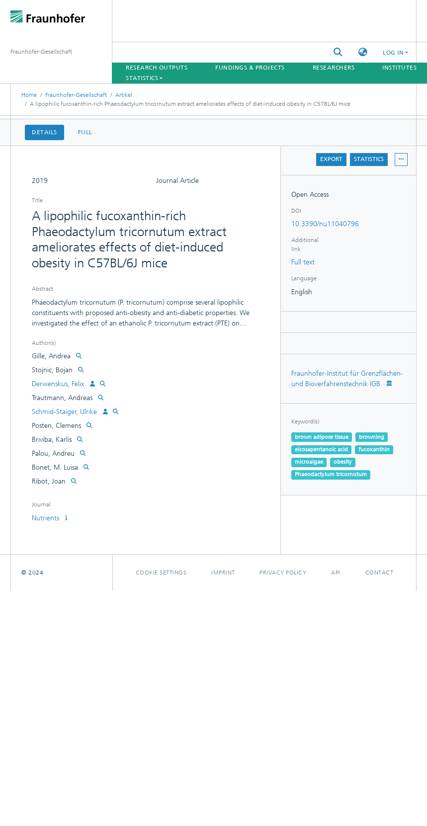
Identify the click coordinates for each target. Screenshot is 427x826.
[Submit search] (338, 52)
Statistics (369, 159)
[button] (362, 52)
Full (85, 132)
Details (44, 132)
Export (331, 159)
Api (336, 572)
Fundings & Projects (250, 67)
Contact (379, 572)
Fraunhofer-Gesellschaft (76, 94)
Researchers (334, 67)
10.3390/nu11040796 (325, 224)
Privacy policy (282, 572)
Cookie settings (161, 572)
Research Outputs (156, 67)
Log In (393, 52)
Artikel (123, 94)
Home (29, 94)
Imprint (223, 572)
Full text (303, 262)
